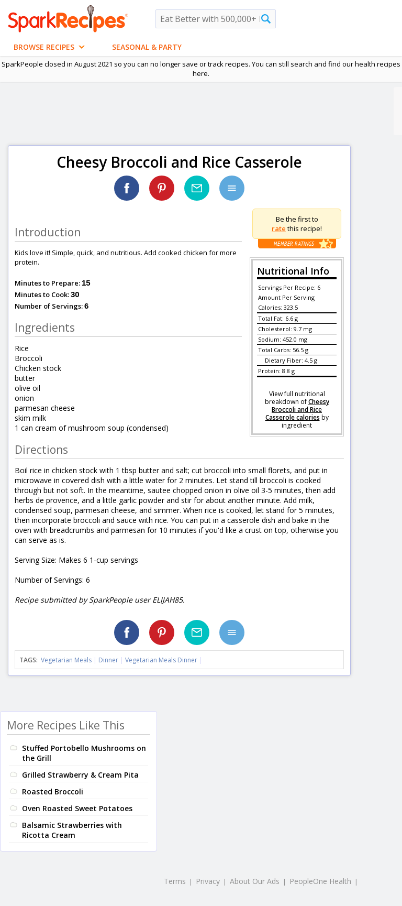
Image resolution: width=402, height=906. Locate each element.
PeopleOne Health (320, 881)
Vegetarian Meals (66, 660)
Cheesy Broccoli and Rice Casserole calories (297, 409)
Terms (175, 881)
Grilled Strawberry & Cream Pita (80, 775)
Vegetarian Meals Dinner (161, 660)
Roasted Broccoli (52, 791)
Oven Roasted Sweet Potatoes (77, 808)
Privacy (208, 881)
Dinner (108, 660)
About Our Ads (255, 881)
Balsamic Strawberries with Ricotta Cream (72, 830)
